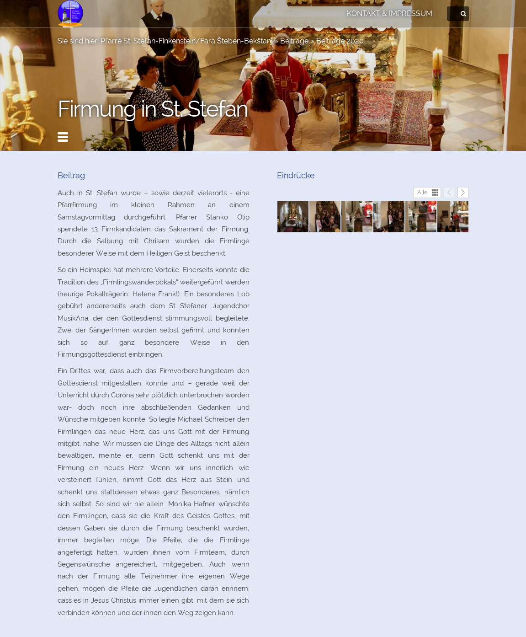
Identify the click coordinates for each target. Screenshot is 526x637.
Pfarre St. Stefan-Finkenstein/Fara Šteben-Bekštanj (187, 41)
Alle (422, 192)
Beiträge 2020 (340, 41)
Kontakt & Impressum (389, 13)
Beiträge (294, 41)
